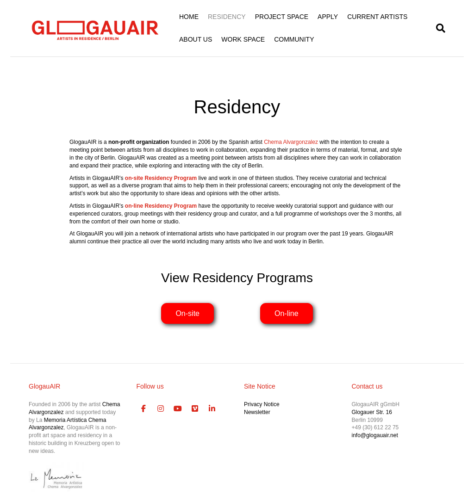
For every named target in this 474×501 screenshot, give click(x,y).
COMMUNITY (294, 39)
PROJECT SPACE (281, 16)
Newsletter (257, 412)
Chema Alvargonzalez (291, 142)
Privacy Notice (262, 404)
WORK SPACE (243, 39)
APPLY (328, 16)
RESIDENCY (227, 16)
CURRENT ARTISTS (377, 16)
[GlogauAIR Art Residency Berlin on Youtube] (177, 409)
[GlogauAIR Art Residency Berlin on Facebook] (144, 409)
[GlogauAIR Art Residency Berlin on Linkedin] (212, 409)
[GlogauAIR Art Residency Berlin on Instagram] (160, 409)
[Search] (438, 28)
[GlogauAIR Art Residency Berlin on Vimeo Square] (194, 409)
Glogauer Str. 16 (372, 412)
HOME (189, 16)
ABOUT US (195, 39)
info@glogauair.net (375, 435)
